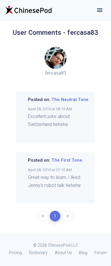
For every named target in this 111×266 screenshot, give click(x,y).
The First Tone (67, 160)
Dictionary (38, 252)
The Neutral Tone (70, 99)
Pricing (15, 252)
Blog (83, 252)
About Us (63, 252)
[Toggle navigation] (99, 10)
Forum (100, 252)
